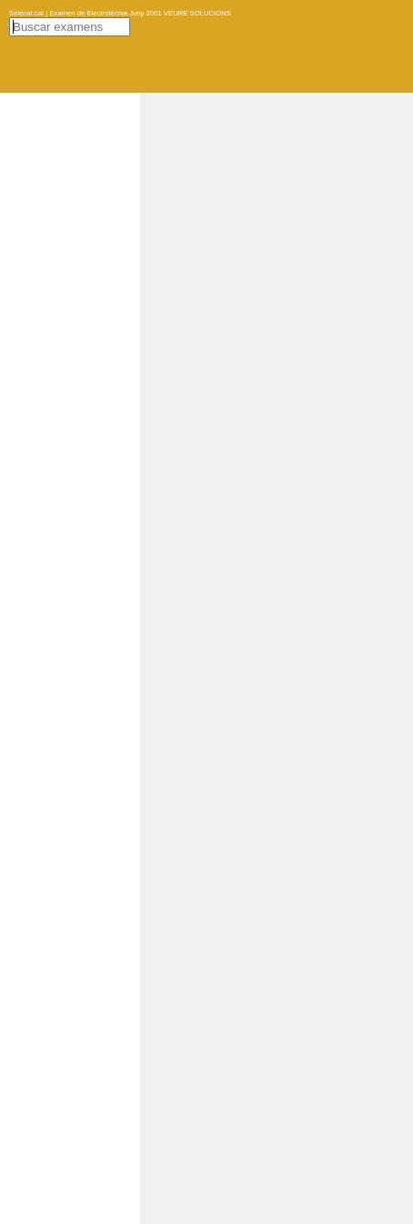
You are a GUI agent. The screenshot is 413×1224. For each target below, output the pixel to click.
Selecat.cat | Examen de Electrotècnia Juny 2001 (85, 13)
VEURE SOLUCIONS (196, 13)
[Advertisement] (276, 365)
